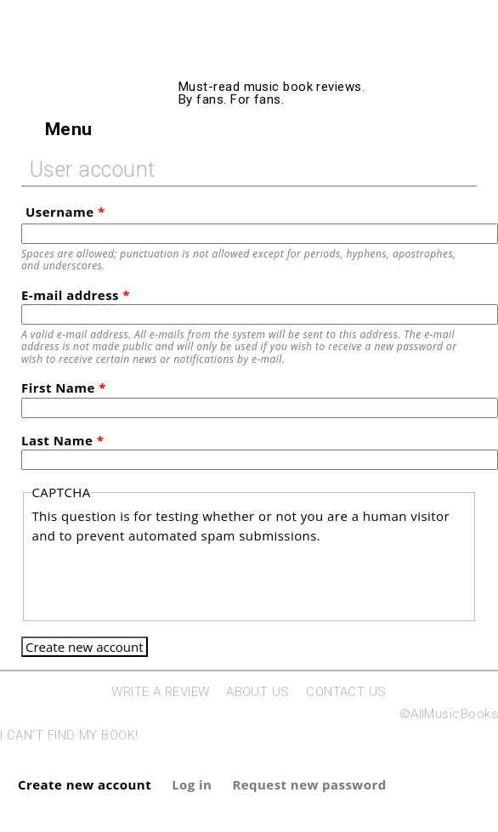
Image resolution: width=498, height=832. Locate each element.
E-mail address (75, 294)
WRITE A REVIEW (160, 691)
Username (65, 211)
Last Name (62, 440)
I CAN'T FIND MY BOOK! (69, 735)
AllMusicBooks (315, 61)
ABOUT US (258, 691)
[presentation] (160, 578)
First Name (63, 387)
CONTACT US (346, 691)
